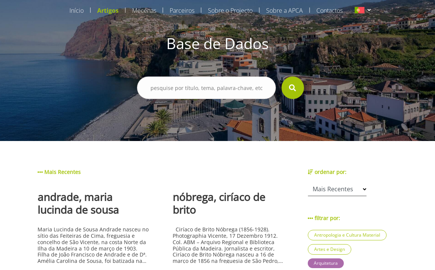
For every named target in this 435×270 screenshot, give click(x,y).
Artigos (108, 10)
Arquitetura (326, 263)
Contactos (329, 10)
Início (76, 10)
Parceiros (182, 10)
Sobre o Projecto (230, 10)
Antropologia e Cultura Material (347, 235)
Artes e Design (329, 249)
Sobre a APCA (284, 10)
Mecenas (144, 10)
